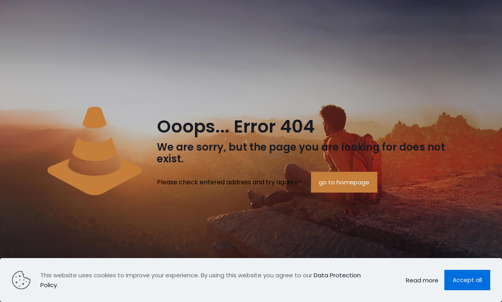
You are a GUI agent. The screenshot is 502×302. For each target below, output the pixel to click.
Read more (422, 280)
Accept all (467, 280)
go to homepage (344, 182)
